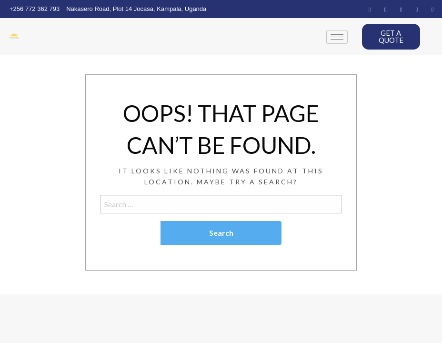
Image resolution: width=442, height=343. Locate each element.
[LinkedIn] (401, 9)
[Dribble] (417, 9)
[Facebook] (369, 9)
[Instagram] (432, 9)
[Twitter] (385, 9)
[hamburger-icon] (337, 37)
